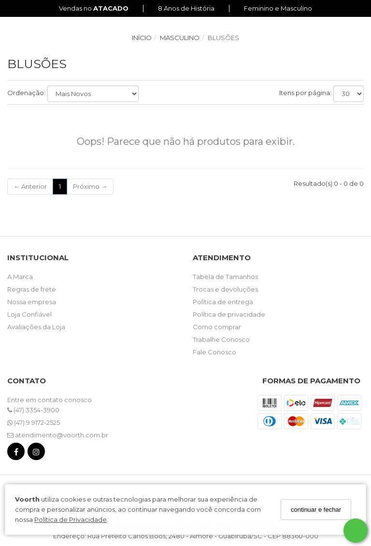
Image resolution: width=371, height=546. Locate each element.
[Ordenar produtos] (93, 93)
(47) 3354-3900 (33, 410)
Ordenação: (26, 93)
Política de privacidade (229, 314)
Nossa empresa (31, 302)
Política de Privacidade (70, 519)
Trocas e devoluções (225, 289)
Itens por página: (305, 93)
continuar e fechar (316, 509)
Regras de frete (31, 289)
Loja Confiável (29, 314)
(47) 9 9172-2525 (33, 422)
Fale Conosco (214, 352)
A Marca (20, 276)
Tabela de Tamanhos (225, 276)
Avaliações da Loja (36, 327)
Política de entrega (223, 302)
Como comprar (217, 327)
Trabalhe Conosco (221, 339)
